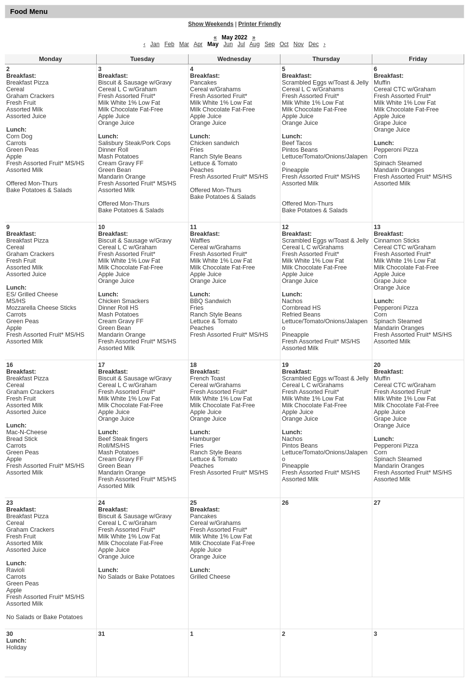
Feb (170, 44)
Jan (154, 44)
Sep (270, 44)
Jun (227, 44)
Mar (184, 44)
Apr (198, 44)
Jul (241, 44)
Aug (255, 44)
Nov (298, 44)
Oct (284, 44)
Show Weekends (210, 24)
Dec (313, 44)
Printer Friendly (259, 24)
